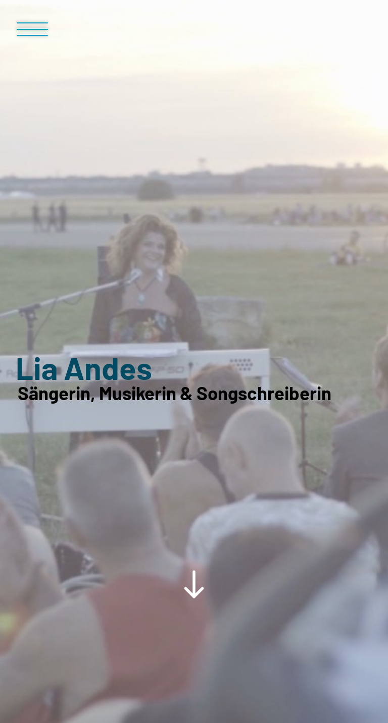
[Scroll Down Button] (194, 462)
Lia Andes (84, 286)
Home (39, 589)
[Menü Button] (32, 33)
